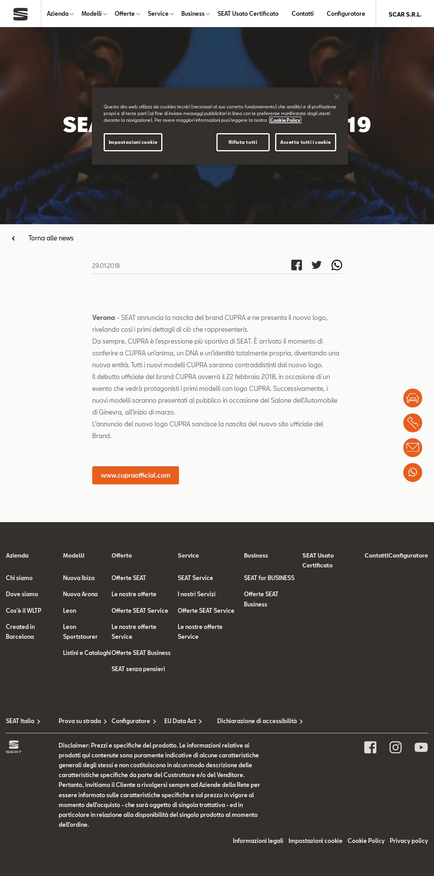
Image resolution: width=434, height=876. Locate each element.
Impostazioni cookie (316, 842)
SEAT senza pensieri (138, 670)
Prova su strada (80, 722)
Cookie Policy (366, 842)
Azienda (58, 14)
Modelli (92, 14)
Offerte (125, 14)
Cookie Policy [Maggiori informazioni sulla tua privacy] (285, 120)
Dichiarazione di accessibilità (243, 722)
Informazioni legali (258, 842)
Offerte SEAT (129, 579)
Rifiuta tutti (243, 142)
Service (158, 14)
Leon (69, 612)
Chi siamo (19, 579)
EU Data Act (180, 722)
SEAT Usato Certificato (248, 14)
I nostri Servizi (197, 595)
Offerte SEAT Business (141, 654)
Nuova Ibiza (79, 579)
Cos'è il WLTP (23, 612)
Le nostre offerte (134, 595)
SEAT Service (195, 579)
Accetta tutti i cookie (305, 142)
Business (193, 14)
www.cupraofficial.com (135, 476)
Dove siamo (22, 595)
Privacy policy (409, 842)
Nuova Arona (80, 595)
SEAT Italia (20, 722)
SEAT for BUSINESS (269, 579)
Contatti (303, 14)
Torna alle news (51, 239)
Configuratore (346, 14)
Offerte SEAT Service (140, 612)
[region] (220, 126)
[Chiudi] (337, 97)
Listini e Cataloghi (87, 654)
